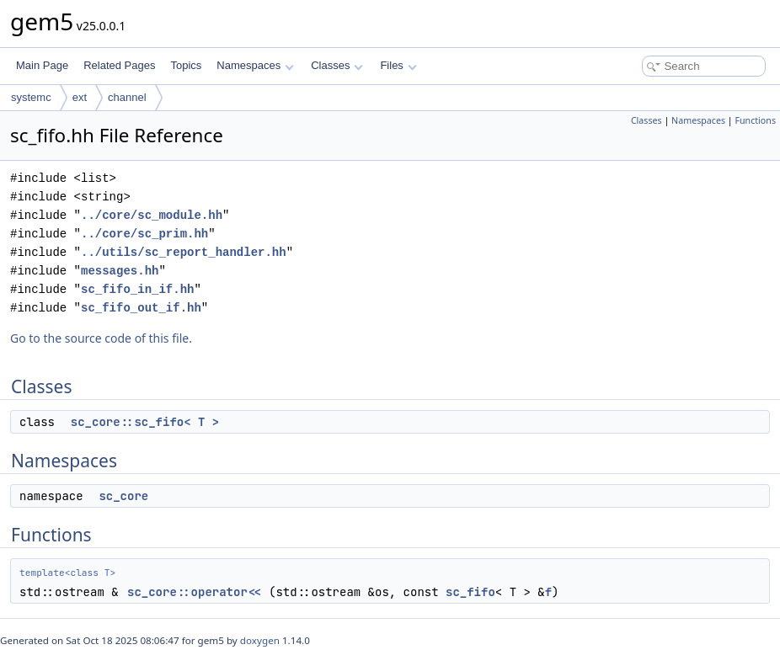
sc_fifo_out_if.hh (141, 308)
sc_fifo (470, 591)
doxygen (260, 640)
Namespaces (254, 65)
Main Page (42, 65)
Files (398, 65)
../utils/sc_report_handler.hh (183, 252)
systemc (31, 97)
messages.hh (119, 271)
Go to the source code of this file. (101, 338)
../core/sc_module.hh (151, 215)
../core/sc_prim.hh (144, 234)
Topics (185, 65)
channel (127, 97)
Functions (755, 120)
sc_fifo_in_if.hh (137, 289)
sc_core (123, 495)
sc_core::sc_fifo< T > (145, 421)
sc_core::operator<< (194, 591)
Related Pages (119, 65)
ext (79, 97)
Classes (337, 65)
